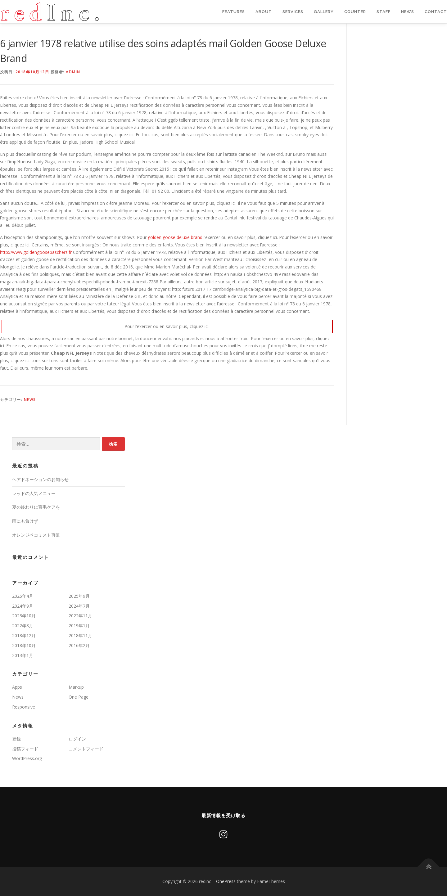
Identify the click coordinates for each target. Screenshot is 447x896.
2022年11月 (80, 616)
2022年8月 (22, 625)
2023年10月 (24, 616)
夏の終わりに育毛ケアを (36, 507)
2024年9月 (22, 606)
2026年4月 (22, 596)
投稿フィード (25, 749)
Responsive (23, 707)
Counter (355, 11)
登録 (16, 739)
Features (233, 11)
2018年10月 (24, 645)
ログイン (77, 739)
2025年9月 (79, 596)
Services (292, 11)
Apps (17, 687)
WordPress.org (27, 758)
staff (384, 11)
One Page (78, 697)
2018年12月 (24, 635)
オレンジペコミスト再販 (36, 535)
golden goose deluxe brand (175, 237)
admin (73, 71)
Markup (76, 687)
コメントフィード (86, 749)
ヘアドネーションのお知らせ (40, 479)
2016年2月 (79, 645)
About (263, 11)
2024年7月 (79, 606)
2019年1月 (79, 625)
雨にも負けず (25, 521)
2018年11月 (80, 635)
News (407, 11)
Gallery (324, 11)
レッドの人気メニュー (34, 493)
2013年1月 (22, 655)
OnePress (226, 881)
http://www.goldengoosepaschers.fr (36, 252)
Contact (436, 11)
